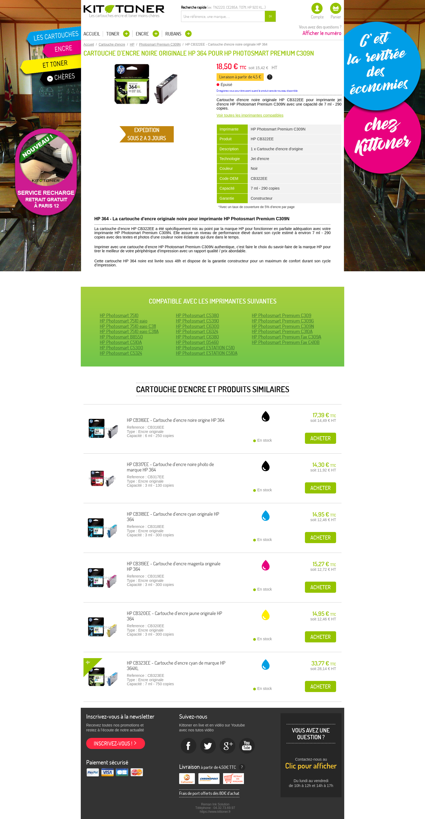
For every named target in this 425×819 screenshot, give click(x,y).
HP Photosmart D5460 (197, 342)
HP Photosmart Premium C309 (281, 315)
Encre (143, 34)
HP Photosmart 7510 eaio (123, 321)
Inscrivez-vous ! (113, 743)
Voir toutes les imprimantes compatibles (250, 115)
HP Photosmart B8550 (121, 337)
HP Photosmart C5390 (197, 321)
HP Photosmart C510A (121, 342)
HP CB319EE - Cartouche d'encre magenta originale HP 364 (173, 566)
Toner (113, 34)
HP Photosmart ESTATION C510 (205, 348)
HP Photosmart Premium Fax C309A (286, 337)
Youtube (247, 746)
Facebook (189, 746)
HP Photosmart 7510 (119, 315)
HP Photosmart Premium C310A (282, 331)
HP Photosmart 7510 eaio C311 (128, 326)
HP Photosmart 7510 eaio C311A (129, 331)
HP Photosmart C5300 (121, 348)
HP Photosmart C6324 (197, 331)
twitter (208, 746)
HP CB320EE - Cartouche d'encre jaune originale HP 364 (174, 616)
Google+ (228, 746)
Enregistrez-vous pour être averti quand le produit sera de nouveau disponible (257, 91)
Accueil (91, 34)
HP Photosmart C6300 (197, 326)
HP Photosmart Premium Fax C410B (286, 342)
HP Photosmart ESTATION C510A (206, 353)
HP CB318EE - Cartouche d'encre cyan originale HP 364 (173, 516)
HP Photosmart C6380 (197, 337)
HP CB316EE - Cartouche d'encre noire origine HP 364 (175, 420)
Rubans (173, 34)
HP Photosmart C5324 (121, 353)
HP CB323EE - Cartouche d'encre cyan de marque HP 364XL (176, 665)
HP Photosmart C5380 (197, 315)
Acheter (320, 438)
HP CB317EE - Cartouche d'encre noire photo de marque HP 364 (170, 467)
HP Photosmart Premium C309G (283, 321)
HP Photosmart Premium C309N (283, 326)
